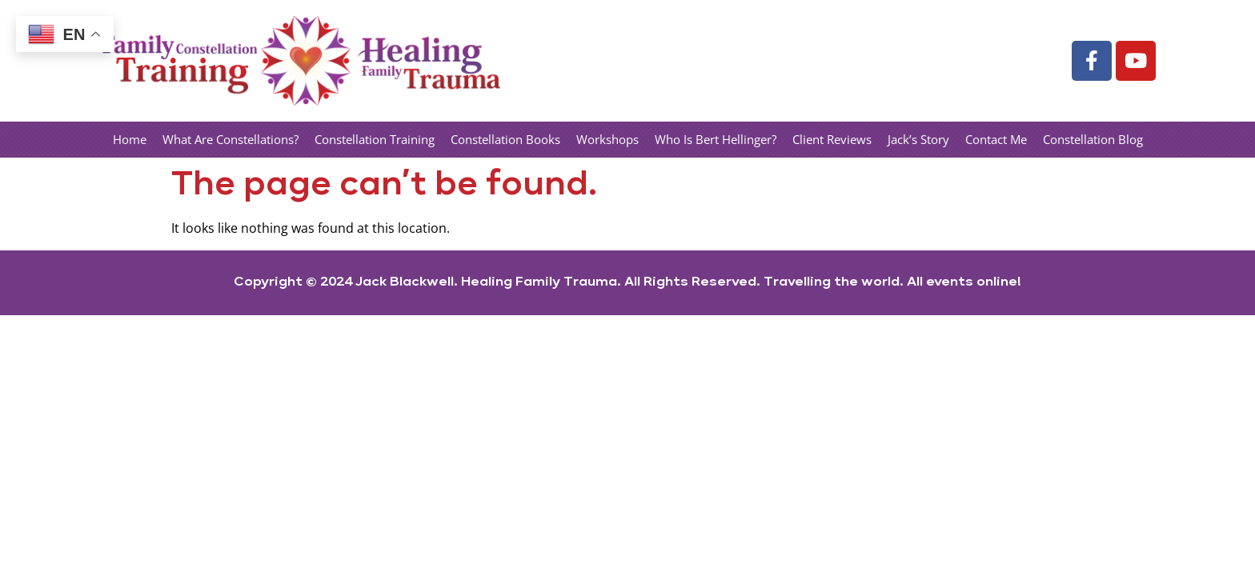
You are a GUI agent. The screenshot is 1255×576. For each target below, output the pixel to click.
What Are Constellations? (230, 139)
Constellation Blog (1093, 139)
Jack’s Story (918, 139)
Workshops (607, 139)
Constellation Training (375, 139)
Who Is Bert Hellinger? (715, 139)
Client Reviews (832, 139)
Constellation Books (505, 139)
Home (129, 139)
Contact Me (996, 139)
